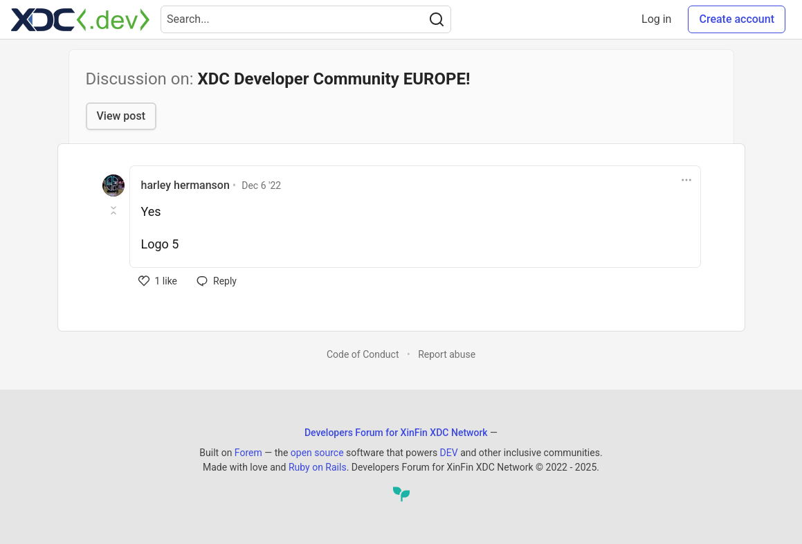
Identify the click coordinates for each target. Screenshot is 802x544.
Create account (736, 19)
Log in (656, 19)
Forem (248, 452)
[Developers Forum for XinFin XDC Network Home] (80, 19)
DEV (449, 452)
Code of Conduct (363, 354)
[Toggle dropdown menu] (686, 180)
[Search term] (306, 19)
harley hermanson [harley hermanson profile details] (185, 185)
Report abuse (446, 354)
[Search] (436, 19)
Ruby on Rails (318, 467)
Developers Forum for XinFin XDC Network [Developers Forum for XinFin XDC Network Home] (396, 432)
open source (317, 452)
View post (121, 116)
